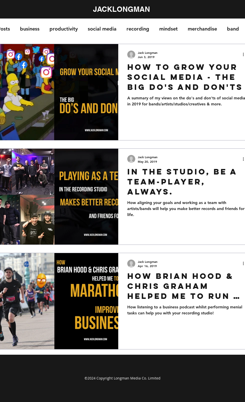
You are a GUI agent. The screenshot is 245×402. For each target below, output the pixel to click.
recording (137, 29)
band (233, 29)
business (30, 29)
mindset (168, 29)
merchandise (202, 29)
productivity (64, 29)
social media (102, 29)
